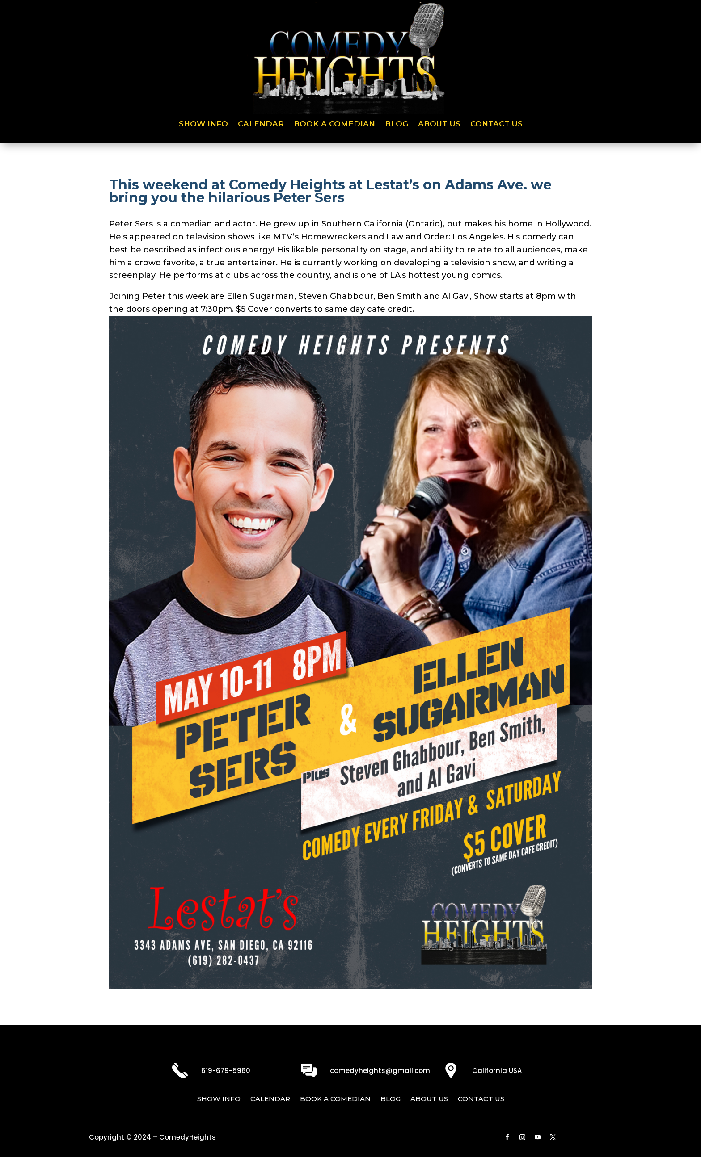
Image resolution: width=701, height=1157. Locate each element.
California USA (497, 1070)
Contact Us (496, 124)
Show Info (203, 124)
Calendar (261, 124)
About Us (439, 124)
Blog (396, 124)
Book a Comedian (334, 124)
